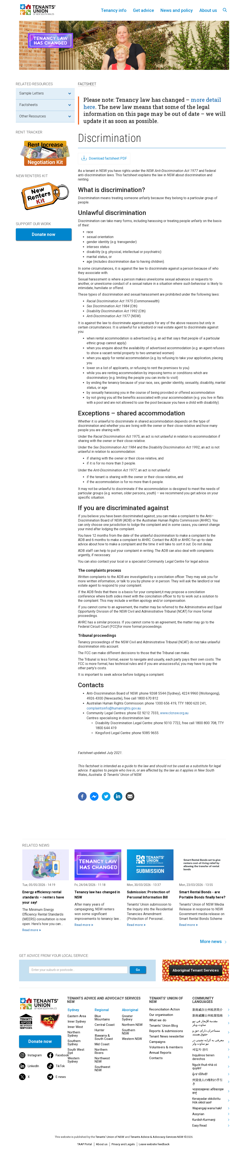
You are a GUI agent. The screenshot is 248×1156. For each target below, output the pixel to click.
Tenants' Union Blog (163, 1026)
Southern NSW (128, 1031)
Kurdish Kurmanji (203, 1119)
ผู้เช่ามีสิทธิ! (199, 1074)
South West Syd (76, 1051)
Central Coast (105, 1025)
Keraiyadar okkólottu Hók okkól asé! (206, 1100)
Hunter (99, 1030)
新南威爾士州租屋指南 (207, 1015)
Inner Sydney (77, 1021)
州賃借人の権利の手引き (207, 1081)
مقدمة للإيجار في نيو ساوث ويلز (205, 1022)
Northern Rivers (101, 1051)
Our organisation (161, 1015)
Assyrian (198, 1114)
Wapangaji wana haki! (207, 1108)
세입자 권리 (200, 1049)
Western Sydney (74, 1059)
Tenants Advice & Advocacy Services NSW (156, 1136)
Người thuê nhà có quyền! (204, 1066)
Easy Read (199, 1125)
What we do (157, 1020)
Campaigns (157, 1042)
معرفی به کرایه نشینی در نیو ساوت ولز (208, 1042)
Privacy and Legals (123, 1144)
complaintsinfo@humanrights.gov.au (114, 708)
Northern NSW (132, 1025)
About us (101, 1144)
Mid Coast (102, 1044)
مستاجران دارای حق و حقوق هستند (206, 1032)
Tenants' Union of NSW (110, 1136)
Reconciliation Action (164, 1009)
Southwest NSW (102, 1068)
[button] (195, 970)
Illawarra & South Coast (104, 1037)
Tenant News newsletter (166, 1036)
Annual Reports (160, 1053)
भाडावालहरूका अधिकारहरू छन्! (208, 1091)
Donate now (43, 234)
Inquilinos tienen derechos (203, 1057)
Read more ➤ (31, 930)
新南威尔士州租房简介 (207, 1009)
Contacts (156, 1058)
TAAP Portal (84, 1144)
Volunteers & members (166, 1047)
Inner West (75, 1027)
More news (211, 941)
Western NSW (132, 1039)
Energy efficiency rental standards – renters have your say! (43, 897)
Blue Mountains (102, 1017)
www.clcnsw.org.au (174, 713)
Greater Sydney (127, 1017)
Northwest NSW (102, 1059)
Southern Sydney (74, 1042)
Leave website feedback (154, 1144)
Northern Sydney (74, 1034)
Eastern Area (77, 1016)
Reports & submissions (166, 1031)
